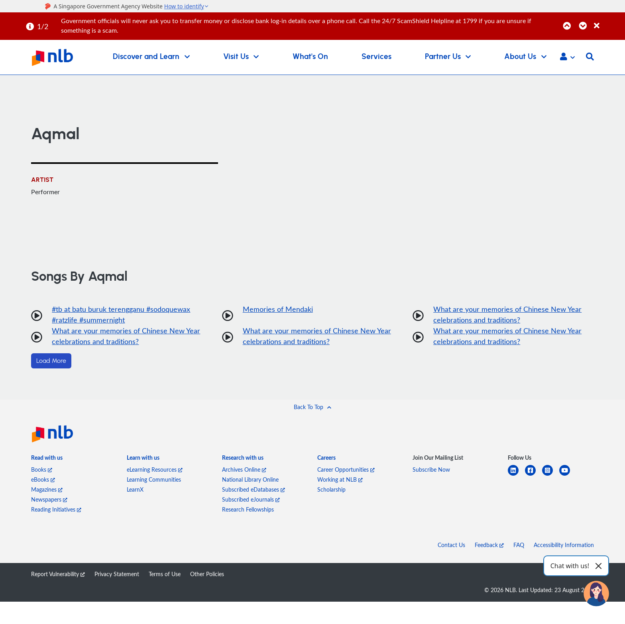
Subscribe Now (431, 469)
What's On (310, 57)
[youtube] (567, 475)
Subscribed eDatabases (253, 489)
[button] (567, 57)
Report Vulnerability (58, 574)
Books (41, 469)
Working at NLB (340, 479)
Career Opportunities (346, 469)
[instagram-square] (550, 475)
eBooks (43, 479)
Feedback (489, 545)
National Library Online (250, 479)
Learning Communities (154, 479)
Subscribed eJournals (251, 499)
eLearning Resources (155, 469)
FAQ (518, 545)
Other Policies (207, 574)
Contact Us (451, 545)
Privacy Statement (116, 574)
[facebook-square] (533, 475)
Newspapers (49, 499)
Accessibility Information (564, 545)
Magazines (47, 489)
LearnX (135, 489)
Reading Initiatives (56, 509)
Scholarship (331, 489)
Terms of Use (165, 574)
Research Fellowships (248, 509)
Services (376, 57)
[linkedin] (516, 475)
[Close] (608, 21)
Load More (51, 361)
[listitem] (47, 459)
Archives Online (244, 469)
